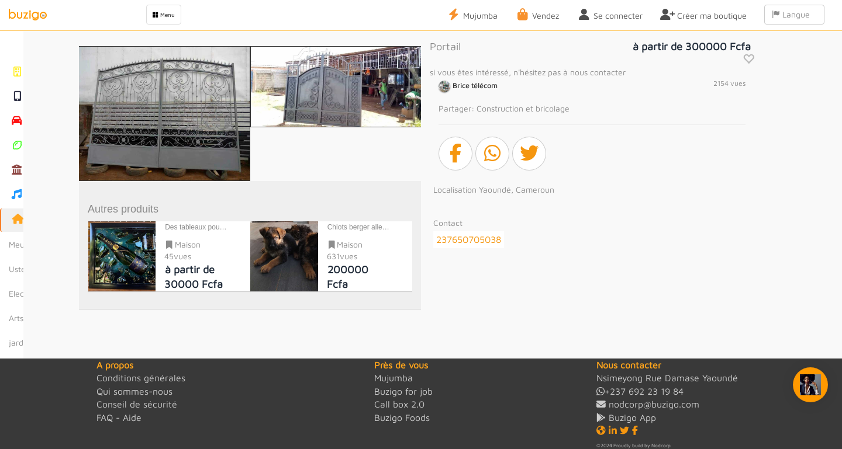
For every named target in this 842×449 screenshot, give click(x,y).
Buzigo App (626, 417)
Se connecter (610, 14)
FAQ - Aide (119, 417)
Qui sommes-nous (134, 391)
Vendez (537, 14)
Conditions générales (140, 378)
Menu (164, 14)
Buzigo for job (403, 391)
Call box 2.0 (399, 404)
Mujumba (472, 14)
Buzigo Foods (402, 417)
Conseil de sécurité (136, 404)
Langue (794, 14)
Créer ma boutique (703, 14)
